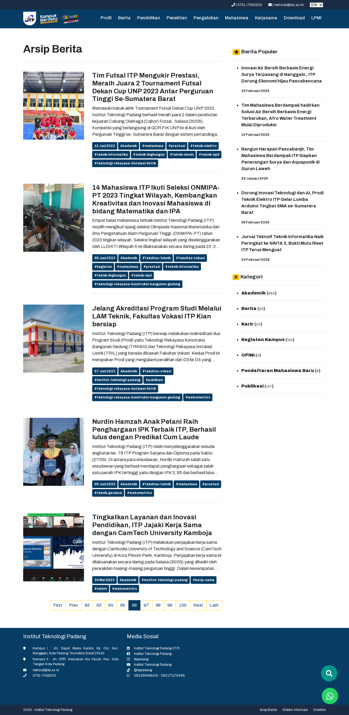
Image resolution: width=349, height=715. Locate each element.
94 (110, 605)
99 (169, 605)
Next (198, 605)
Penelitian (177, 18)
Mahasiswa (236, 18)
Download (294, 18)
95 (122, 605)
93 (99, 605)
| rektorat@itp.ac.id (286, 5)
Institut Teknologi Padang (153, 654)
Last (214, 605)
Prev (73, 605)
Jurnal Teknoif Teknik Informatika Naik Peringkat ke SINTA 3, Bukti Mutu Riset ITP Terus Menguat (282, 243)
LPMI (316, 18)
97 (146, 605)
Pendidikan (148, 18)
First (57, 605)
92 (87, 605)
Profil (106, 18)
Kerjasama (266, 18)
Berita (124, 18)
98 (158, 605)
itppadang (141, 659)
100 (182, 605)
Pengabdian (206, 18)
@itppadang (143, 670)
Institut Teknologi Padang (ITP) (157, 648)
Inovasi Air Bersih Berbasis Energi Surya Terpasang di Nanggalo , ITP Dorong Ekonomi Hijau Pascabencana (281, 74)
